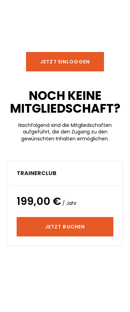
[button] (65, 61)
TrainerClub (37, 173)
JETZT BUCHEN (65, 226)
